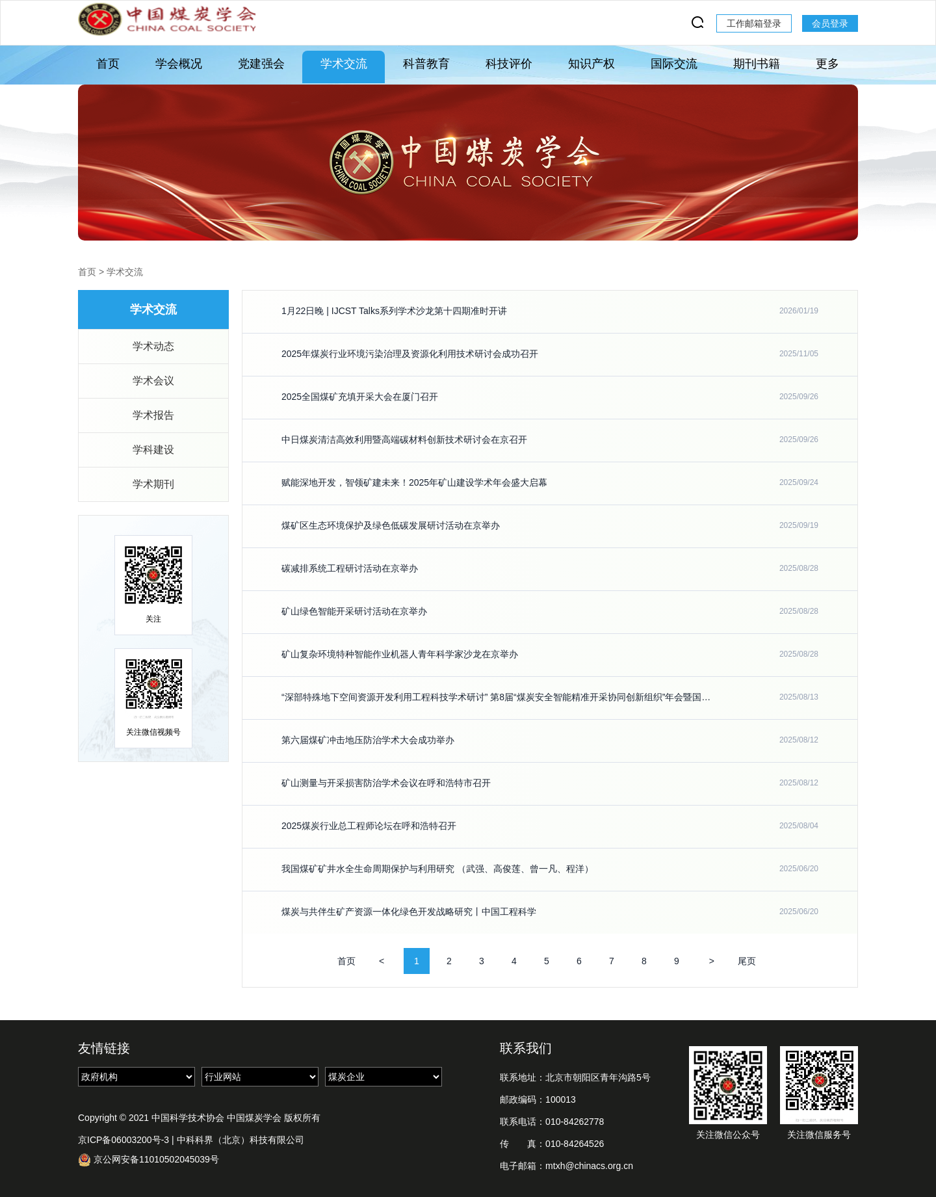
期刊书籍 (756, 63)
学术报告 (153, 415)
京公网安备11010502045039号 (148, 1159)
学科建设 (153, 449)
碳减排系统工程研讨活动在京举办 (349, 568)
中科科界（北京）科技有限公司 (240, 1140)
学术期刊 (153, 484)
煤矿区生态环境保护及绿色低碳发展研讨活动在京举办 (390, 525)
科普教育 (426, 63)
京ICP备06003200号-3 (123, 1140)
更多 (827, 63)
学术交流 (343, 63)
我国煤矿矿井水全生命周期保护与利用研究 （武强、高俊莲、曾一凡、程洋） (437, 868)
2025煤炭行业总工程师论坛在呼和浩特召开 (368, 826)
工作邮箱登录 (754, 23)
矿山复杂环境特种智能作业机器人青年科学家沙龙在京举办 (399, 654)
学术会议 (153, 380)
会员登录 (830, 23)
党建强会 (261, 63)
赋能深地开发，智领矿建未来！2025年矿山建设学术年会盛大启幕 (414, 482)
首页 (108, 63)
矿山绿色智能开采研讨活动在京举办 (354, 611)
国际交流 (674, 63)
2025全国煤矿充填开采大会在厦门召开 (359, 396)
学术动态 (153, 346)
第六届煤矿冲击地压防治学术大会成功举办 (367, 740)
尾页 (747, 961)
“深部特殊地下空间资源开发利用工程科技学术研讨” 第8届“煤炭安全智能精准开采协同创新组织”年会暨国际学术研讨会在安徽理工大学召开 (496, 697)
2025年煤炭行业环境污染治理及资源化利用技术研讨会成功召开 (409, 354)
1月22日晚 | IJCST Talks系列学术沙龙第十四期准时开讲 (394, 311)
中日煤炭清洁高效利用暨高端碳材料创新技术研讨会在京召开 (404, 439)
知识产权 (591, 63)
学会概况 (178, 63)
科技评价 (509, 63)
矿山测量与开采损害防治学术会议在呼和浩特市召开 (386, 783)
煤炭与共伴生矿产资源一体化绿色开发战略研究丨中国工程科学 (408, 911)
